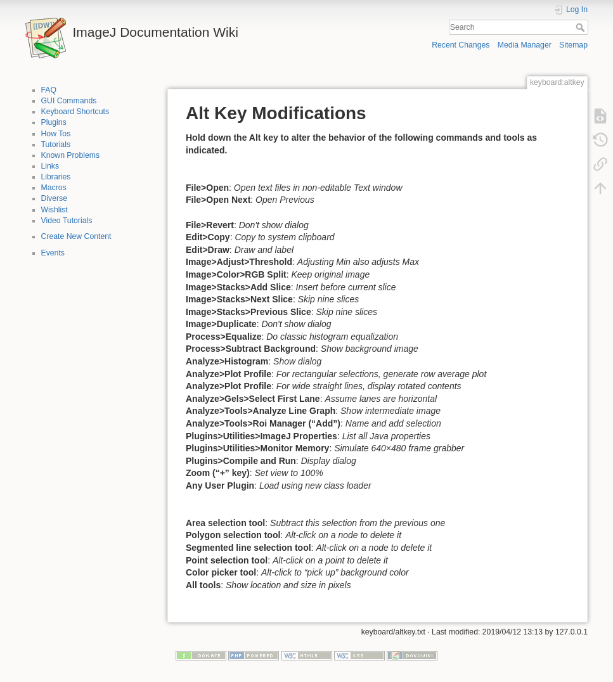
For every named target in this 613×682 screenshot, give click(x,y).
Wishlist (54, 209)
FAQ (49, 90)
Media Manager (525, 45)
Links (50, 166)
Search (582, 27)
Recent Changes (460, 45)
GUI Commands (69, 100)
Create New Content (76, 236)
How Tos (56, 133)
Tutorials (56, 144)
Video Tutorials (67, 220)
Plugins (54, 122)
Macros (54, 187)
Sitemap (573, 45)
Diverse (54, 198)
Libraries (56, 176)
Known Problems (70, 155)
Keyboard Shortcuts (75, 111)
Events (53, 252)
